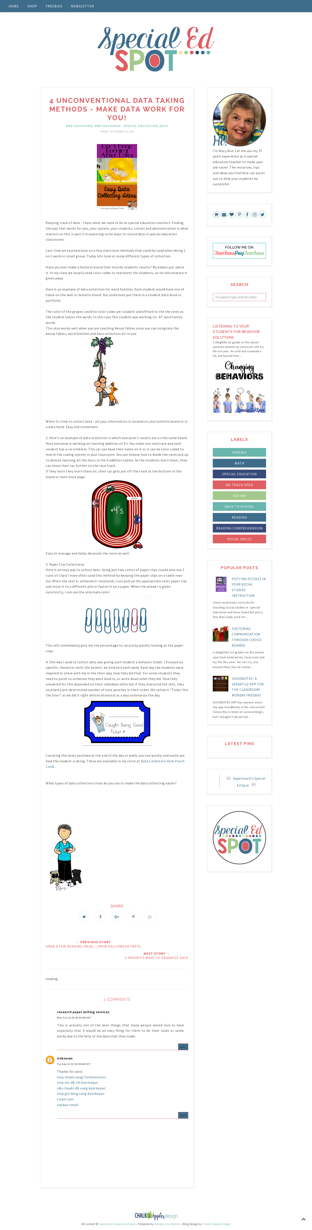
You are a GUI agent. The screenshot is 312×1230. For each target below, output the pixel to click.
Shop (32, 6)
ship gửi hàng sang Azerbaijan (80, 1094)
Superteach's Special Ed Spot (117, 1224)
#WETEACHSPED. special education (126, 126)
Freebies (54, 6)
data (163, 126)
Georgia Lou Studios (167, 1224)
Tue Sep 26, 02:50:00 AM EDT (74, 1064)
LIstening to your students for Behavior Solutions (236, 331)
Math (239, 463)
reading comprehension (239, 528)
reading (239, 517)
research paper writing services (83, 1012)
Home (14, 6)
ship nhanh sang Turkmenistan (81, 1077)
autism (239, 495)
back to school (239, 506)
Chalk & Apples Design (216, 1224)
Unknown (65, 1058)
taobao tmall (67, 1105)
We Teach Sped (239, 485)
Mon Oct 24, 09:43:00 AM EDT (74, 1017)
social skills (239, 539)
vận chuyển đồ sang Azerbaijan (81, 1088)
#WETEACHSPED (79, 126)
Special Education (239, 474)
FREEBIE (239, 452)
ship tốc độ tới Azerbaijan (77, 1083)
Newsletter (82, 6)
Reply (183, 1046)
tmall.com (65, 1099)
